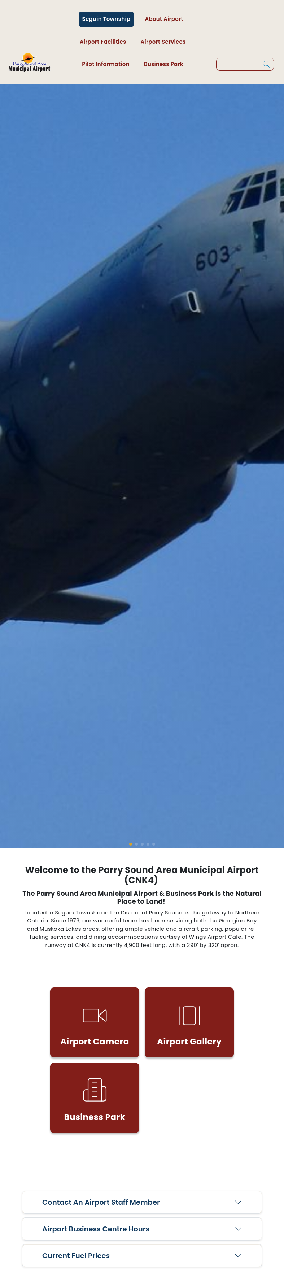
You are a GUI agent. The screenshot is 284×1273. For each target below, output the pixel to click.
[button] (130, 844)
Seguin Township (106, 19)
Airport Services (162, 41)
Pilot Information (106, 64)
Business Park (163, 64)
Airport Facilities (103, 41)
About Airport (164, 19)
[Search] (266, 64)
